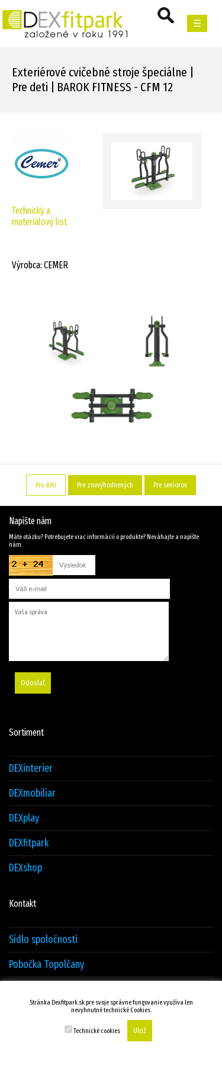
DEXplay (24, 818)
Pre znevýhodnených (105, 485)
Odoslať (33, 683)
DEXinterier (31, 768)
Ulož (139, 1030)
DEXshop (25, 868)
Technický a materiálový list (39, 216)
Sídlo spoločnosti (43, 940)
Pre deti (46, 485)
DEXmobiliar (32, 793)
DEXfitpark (29, 843)
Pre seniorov (170, 485)
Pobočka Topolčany (46, 964)
